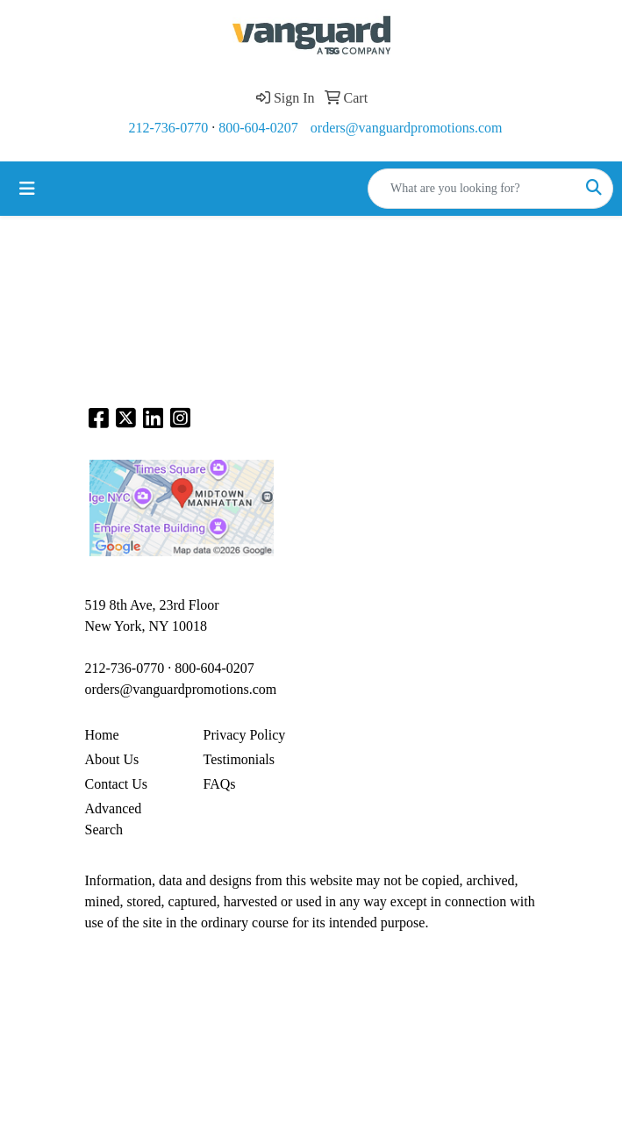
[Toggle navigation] (27, 188)
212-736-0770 (169, 127)
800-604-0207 (258, 127)
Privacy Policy (245, 734)
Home (102, 734)
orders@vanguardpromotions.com (407, 127)
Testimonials (239, 759)
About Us (112, 759)
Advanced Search (113, 819)
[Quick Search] (472, 188)
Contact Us (116, 783)
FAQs (220, 783)
